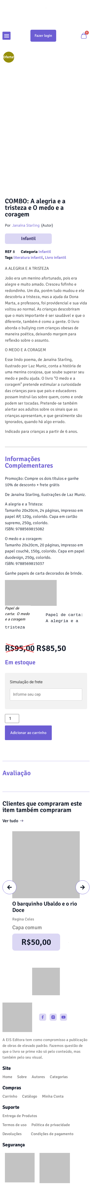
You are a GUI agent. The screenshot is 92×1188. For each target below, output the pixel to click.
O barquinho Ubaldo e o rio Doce (44, 907)
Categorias (59, 1076)
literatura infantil (28, 257)
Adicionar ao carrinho (28, 732)
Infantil (28, 238)
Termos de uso (14, 1124)
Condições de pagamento (52, 1133)
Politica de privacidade (50, 1124)
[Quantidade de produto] (12, 718)
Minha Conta (53, 1096)
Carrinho (9, 1096)
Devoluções (12, 1133)
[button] (6, 36)
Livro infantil (55, 257)
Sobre (22, 1076)
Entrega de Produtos (19, 1115)
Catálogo (29, 1096)
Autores (38, 1076)
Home (7, 1076)
